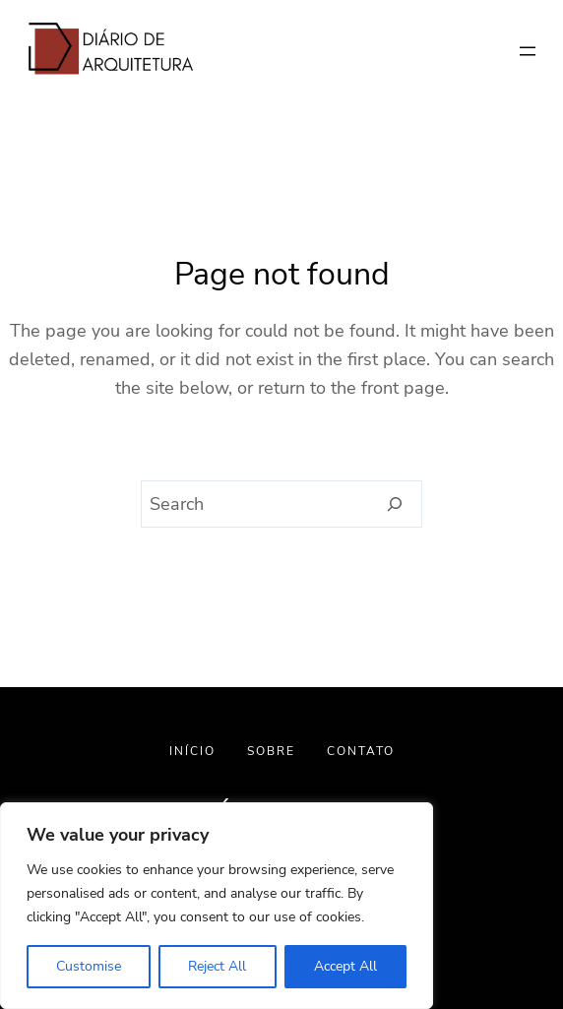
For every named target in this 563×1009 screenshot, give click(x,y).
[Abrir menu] (527, 51)
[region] (216, 905)
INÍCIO (192, 751)
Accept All (345, 966)
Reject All (217, 966)
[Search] (395, 504)
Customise (88, 966)
